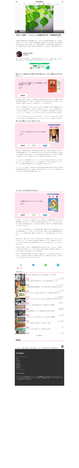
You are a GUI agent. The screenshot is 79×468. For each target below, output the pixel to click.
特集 (17, 358)
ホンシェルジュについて (21, 356)
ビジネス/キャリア (58, 4)
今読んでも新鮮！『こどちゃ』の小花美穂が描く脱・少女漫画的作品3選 (44, 347)
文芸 (39, 4)
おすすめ (18, 360)
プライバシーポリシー (21, 369)
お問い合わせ (19, 365)
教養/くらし (49, 4)
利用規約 (18, 364)
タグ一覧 (18, 362)
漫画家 (27, 347)
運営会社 (18, 367)
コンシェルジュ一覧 (31, 4)
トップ (19, 4)
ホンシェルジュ (18, 347)
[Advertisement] (39, 181)
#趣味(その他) (19, 268)
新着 (24, 4)
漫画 (43, 4)
